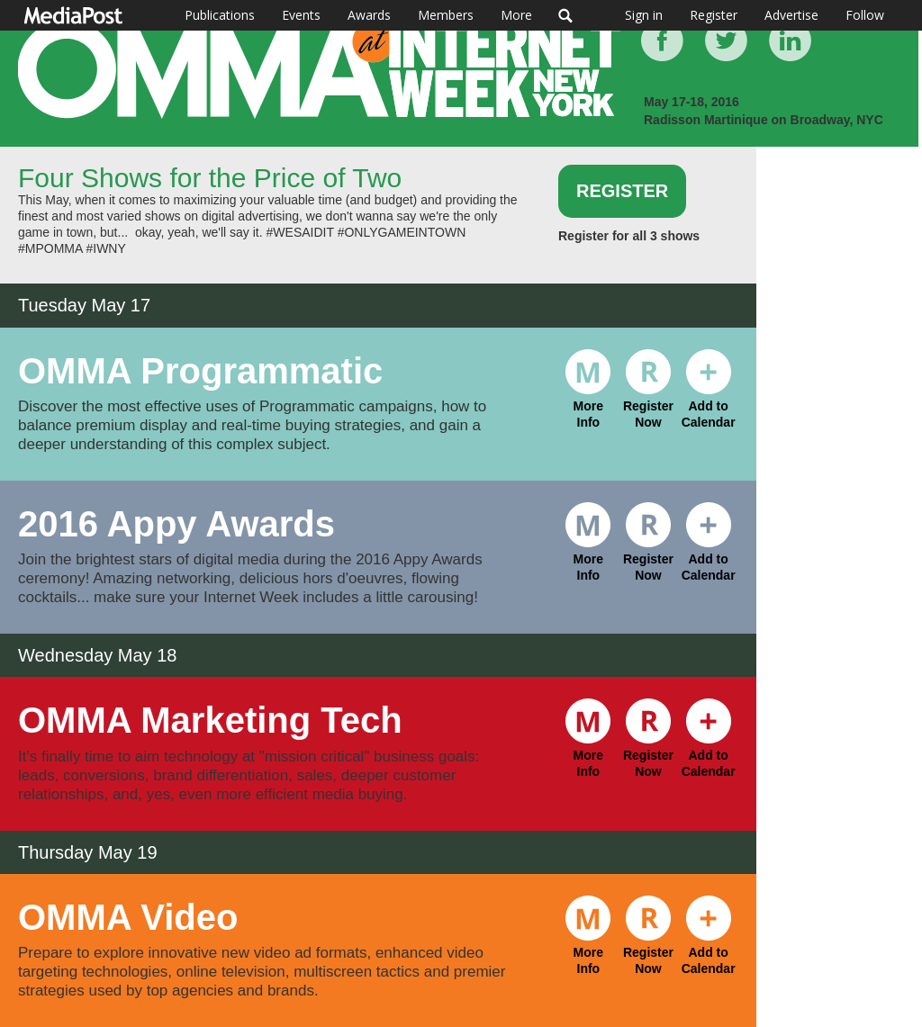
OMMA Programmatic (200, 371)
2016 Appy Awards (176, 524)
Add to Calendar (709, 394)
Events (301, 14)
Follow (864, 14)
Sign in (644, 14)
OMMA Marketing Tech (210, 720)
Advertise (791, 14)
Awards (369, 14)
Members (446, 14)
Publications (220, 14)
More (516, 14)
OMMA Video (128, 917)
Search (566, 15)
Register (713, 14)
